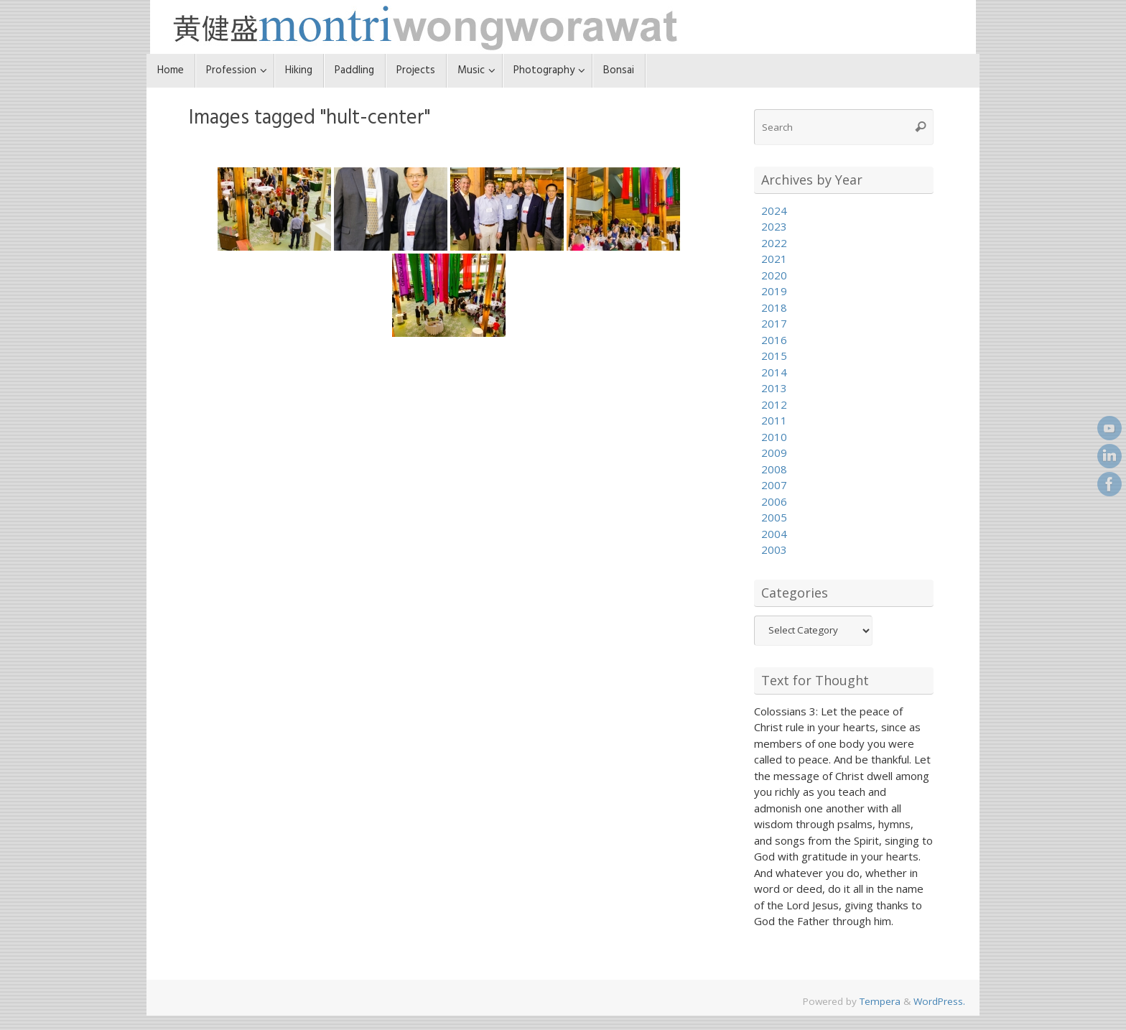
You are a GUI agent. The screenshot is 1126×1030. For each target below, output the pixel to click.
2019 (774, 291)
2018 (774, 307)
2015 (774, 355)
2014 (774, 372)
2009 (774, 452)
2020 (774, 275)
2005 (774, 517)
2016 (774, 340)
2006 (774, 501)
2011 (774, 420)
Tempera (880, 1001)
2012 (774, 404)
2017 (774, 323)
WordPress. (939, 1001)
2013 (774, 388)
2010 (774, 437)
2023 (774, 226)
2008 (774, 469)
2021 (774, 258)
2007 (774, 485)
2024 (774, 210)
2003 (774, 549)
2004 (774, 533)
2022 (774, 243)
